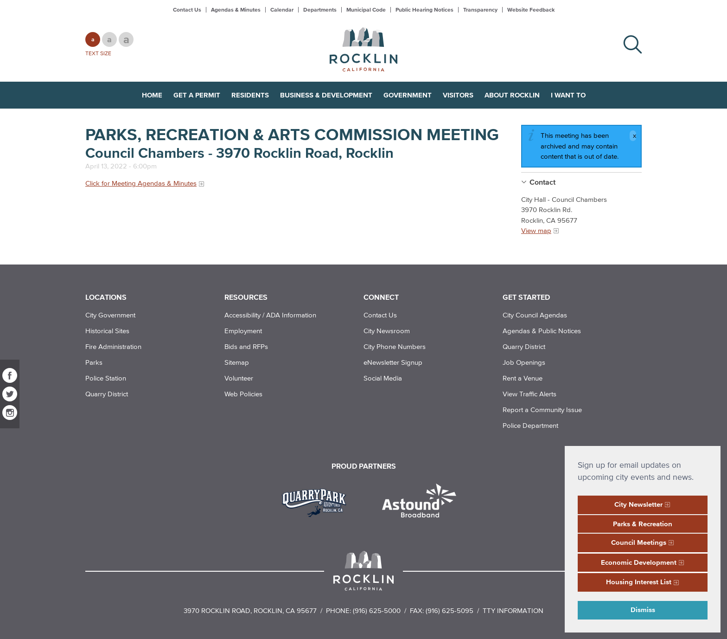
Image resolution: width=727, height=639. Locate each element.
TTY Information (513, 610)
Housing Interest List (638, 582)
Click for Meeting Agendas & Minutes (141, 183)
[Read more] (317, 502)
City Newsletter (638, 504)
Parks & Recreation (642, 524)
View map (536, 230)
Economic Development (638, 562)
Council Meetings (638, 542)
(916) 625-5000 (377, 610)
